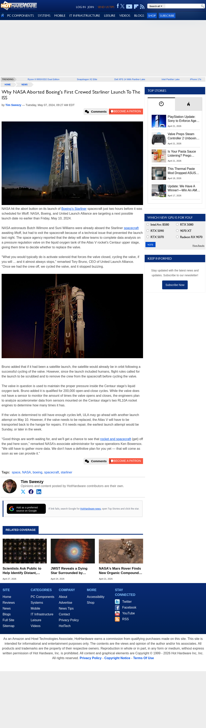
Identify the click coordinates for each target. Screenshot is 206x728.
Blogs (7, 614)
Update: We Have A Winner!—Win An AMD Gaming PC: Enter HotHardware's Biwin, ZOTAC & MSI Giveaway (183, 189)
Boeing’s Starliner (74, 208)
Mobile (35, 608)
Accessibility (95, 597)
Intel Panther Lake (170, 79)
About (63, 597)
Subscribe (167, 15)
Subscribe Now (174, 285)
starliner (66, 472)
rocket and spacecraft (115, 439)
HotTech (65, 626)
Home (7, 597)
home (8, 85)
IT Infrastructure (42, 614)
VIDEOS (124, 15)
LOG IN (81, 7)
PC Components (42, 597)
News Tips (66, 608)
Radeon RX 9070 (189, 237)
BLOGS (139, 15)
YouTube (128, 613)
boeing (37, 472)
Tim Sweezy (32, 481)
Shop (152, 15)
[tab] (161, 104)
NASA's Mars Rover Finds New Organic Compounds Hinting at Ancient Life (120, 571)
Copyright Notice (117, 658)
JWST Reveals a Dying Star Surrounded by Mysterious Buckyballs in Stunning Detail (71, 571)
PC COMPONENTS (20, 15)
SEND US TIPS (106, 7)
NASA (26, 472)
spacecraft (131, 228)
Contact (64, 614)
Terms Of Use (143, 658)
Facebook (129, 607)
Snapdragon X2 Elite (87, 79)
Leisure (36, 620)
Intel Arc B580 (157, 224)
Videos (36, 626)
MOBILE (59, 15)
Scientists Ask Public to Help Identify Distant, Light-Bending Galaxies (22, 571)
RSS (125, 619)
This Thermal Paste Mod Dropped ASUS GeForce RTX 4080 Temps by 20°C (182, 171)
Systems (37, 602)
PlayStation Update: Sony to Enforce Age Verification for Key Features (182, 119)
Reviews (9, 602)
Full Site (8, 620)
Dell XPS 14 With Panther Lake (129, 79)
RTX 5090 (155, 231)
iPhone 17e (195, 79)
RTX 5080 (184, 224)
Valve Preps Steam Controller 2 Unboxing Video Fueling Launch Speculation (183, 136)
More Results (198, 245)
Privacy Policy (69, 620)
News (25, 85)
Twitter (127, 601)
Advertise (65, 602)
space (16, 472)
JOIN (91, 7)
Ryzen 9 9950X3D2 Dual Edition (44, 79)
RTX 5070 (155, 237)
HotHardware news (90, 508)
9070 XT (184, 231)
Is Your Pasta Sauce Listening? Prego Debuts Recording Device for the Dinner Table (182, 154)
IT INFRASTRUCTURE (84, 15)
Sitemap (8, 626)
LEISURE (109, 15)
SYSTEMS (44, 15)
